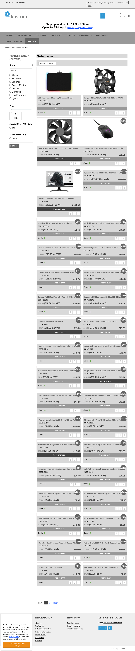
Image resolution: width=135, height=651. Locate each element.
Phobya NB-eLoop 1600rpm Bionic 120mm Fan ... (59, 395)
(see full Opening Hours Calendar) (80, 27)
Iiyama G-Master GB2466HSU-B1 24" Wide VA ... (103, 173)
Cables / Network (14, 41)
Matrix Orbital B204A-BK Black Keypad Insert (102, 543)
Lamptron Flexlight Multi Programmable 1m (103, 272)
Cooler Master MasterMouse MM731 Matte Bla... (103, 148)
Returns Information (43, 632)
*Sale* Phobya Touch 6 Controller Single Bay (102, 469)
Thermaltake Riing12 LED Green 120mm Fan (57, 420)
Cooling (71, 35)
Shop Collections (73, 626)
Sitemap (38, 640)
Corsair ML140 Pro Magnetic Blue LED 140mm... (104, 297)
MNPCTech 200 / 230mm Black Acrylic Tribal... (57, 371)
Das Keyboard (17, 95)
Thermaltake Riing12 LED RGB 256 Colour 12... (57, 444)
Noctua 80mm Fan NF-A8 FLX (51, 321)
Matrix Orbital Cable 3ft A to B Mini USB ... (56, 223)
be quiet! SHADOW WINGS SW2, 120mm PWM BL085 (104, 98)
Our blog (9, 2)
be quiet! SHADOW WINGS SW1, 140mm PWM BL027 (104, 371)
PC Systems (41, 35)
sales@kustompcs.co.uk (106, 3)
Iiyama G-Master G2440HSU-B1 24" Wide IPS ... (58, 198)
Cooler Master (17, 85)
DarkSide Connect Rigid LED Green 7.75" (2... (102, 518)
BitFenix (14, 81)
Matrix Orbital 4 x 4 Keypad (50, 567)
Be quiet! (15, 78)
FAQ (89, 5)
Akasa (13, 75)
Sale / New (32, 41)
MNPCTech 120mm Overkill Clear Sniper (100, 321)
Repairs (9, 35)
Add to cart (59, 108)
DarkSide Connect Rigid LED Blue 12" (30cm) (56, 518)
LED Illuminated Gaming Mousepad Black (55, 98)
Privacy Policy (40, 635)
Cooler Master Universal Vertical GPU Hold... (57, 248)
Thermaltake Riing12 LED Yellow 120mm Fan (103, 420)
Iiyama (13, 98)
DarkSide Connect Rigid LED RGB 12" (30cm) (102, 223)
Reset (13, 145)
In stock (14, 138)
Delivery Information (43, 629)
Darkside (15, 91)
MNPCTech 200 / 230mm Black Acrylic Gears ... (103, 346)
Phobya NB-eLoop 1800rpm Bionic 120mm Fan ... (103, 395)
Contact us (39, 626)
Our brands (20, 2)
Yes (12, 127)
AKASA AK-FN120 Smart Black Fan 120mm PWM (58, 148)
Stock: (40, 112)
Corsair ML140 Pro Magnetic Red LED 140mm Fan (58, 297)
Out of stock (59, 159)
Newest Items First (47, 63)
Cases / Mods (56, 35)
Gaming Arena (24, 35)
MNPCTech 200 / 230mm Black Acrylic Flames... (58, 346)
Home (7, 47)
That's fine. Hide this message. (17, 645)
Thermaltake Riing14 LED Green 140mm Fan (102, 444)
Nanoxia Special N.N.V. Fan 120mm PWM (100, 248)
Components (85, 35)
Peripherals (101, 35)
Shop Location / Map (75, 629)
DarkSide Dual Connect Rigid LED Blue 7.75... (103, 493)
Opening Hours (73, 623)
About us (38, 623)
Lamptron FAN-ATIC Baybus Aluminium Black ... (59, 469)
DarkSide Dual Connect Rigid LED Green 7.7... (58, 543)
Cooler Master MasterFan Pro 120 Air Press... (57, 272)
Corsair (14, 88)
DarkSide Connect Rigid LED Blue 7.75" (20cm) (58, 493)
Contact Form (122, 3)
